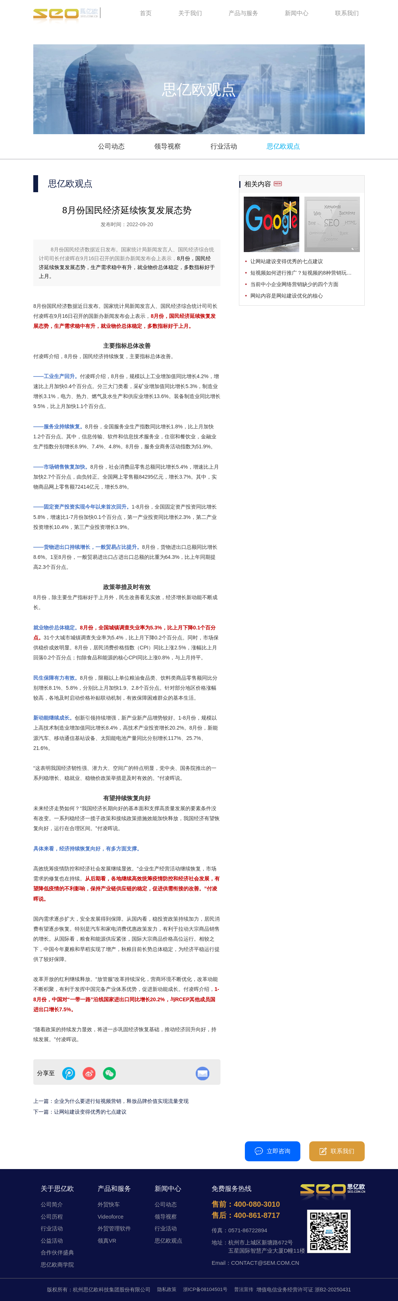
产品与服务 (243, 14)
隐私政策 (164, 1289)
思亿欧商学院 (57, 1264)
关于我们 (190, 14)
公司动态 (111, 146)
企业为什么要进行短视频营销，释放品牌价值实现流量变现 (121, 1101)
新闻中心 (296, 14)
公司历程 (52, 1216)
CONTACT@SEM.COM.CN (265, 1263)
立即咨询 (272, 1151)
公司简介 (52, 1204)
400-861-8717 (257, 1215)
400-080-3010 (181, 1151)
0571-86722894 (247, 1230)
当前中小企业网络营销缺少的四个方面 (294, 284)
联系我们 (347, 14)
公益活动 (52, 1240)
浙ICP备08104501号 (205, 1289)
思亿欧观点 (283, 146)
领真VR (107, 1240)
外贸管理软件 (114, 1228)
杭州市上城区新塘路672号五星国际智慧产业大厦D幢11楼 (266, 1246)
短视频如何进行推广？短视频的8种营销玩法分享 (305, 273)
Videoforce (111, 1216)
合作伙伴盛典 (57, 1252)
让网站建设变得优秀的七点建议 (90, 1112)
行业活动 (223, 146)
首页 (146, 14)
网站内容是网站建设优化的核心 (286, 296)
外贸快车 (109, 1204)
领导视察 (167, 146)
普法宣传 (246, 1289)
